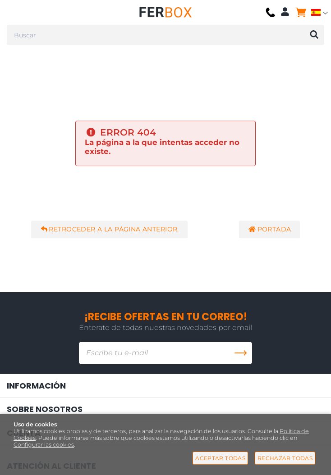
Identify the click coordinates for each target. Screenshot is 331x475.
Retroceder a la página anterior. (109, 229)
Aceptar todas (220, 458)
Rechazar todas (285, 458)
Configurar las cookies (44, 444)
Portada (269, 229)
